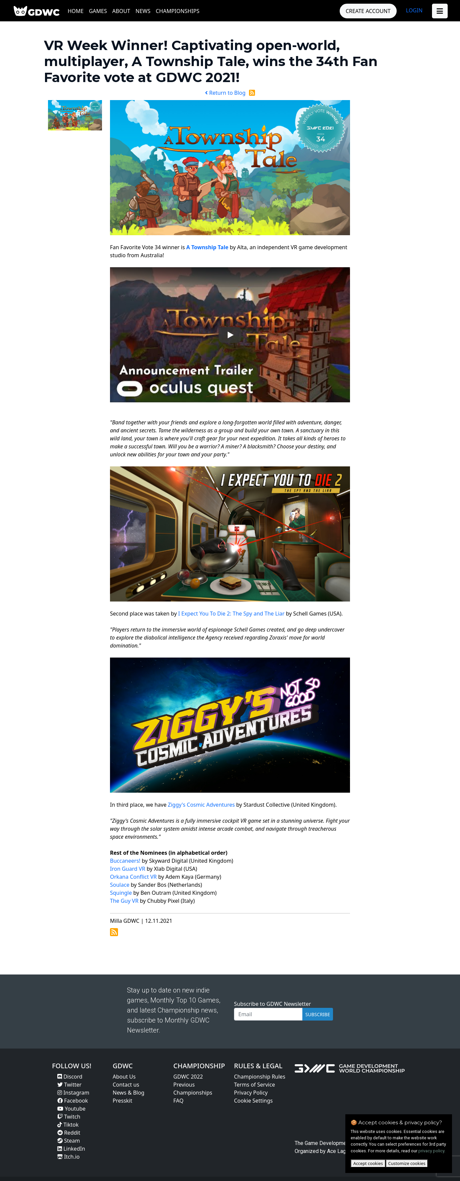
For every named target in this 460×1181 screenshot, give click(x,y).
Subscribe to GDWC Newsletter (272, 1004)
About (121, 11)
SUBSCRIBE (317, 1014)
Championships (177, 11)
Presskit (122, 1100)
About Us (124, 1076)
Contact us (126, 1084)
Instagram (73, 1092)
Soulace (119, 884)
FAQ (178, 1100)
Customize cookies (406, 1163)
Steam (68, 1140)
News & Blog (128, 1092)
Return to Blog (225, 92)
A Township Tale (207, 247)
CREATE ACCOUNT (368, 11)
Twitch (68, 1116)
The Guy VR (124, 900)
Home (76, 11)
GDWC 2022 (188, 1076)
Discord (69, 1076)
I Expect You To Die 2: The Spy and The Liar (231, 613)
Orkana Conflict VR (133, 876)
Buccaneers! (125, 860)
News (143, 11)
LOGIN (414, 10)
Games (98, 11)
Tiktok (68, 1124)
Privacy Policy (251, 1092)
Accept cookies (368, 1163)
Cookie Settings (253, 1100)
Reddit (68, 1132)
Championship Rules (259, 1076)
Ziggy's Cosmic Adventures (201, 804)
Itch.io (68, 1156)
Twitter (69, 1084)
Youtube (71, 1108)
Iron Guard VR (127, 868)
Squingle (121, 892)
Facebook (72, 1100)
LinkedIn (71, 1148)
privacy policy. (431, 1150)
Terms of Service (254, 1084)
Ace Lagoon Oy (344, 1151)
